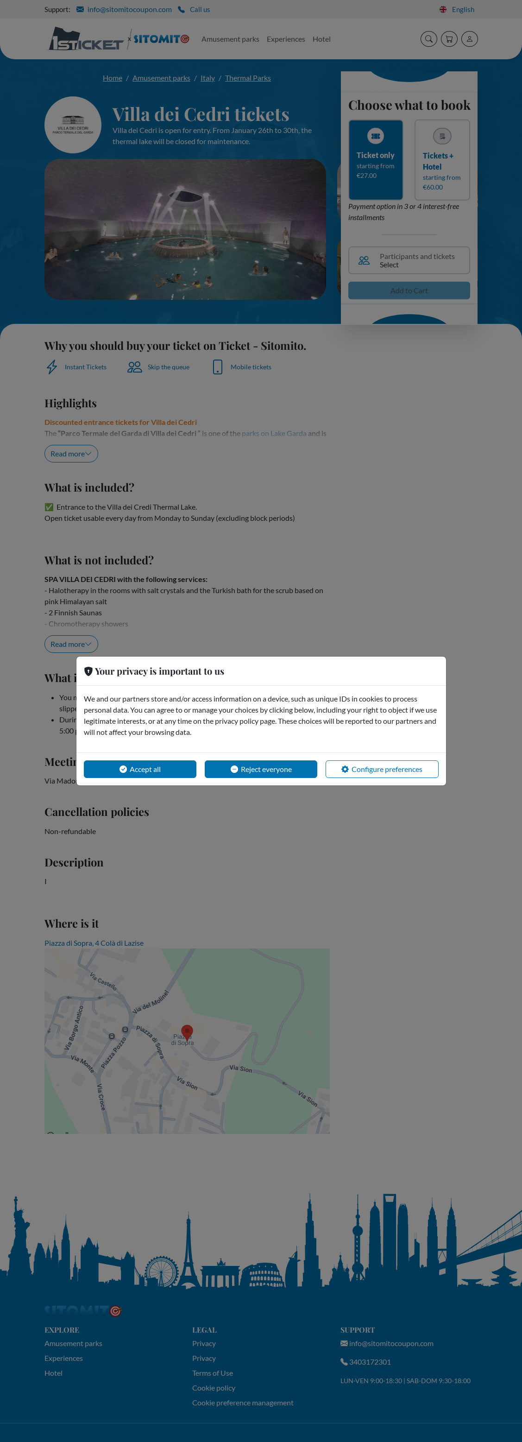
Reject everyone (261, 769)
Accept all (140, 769)
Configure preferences (381, 769)
